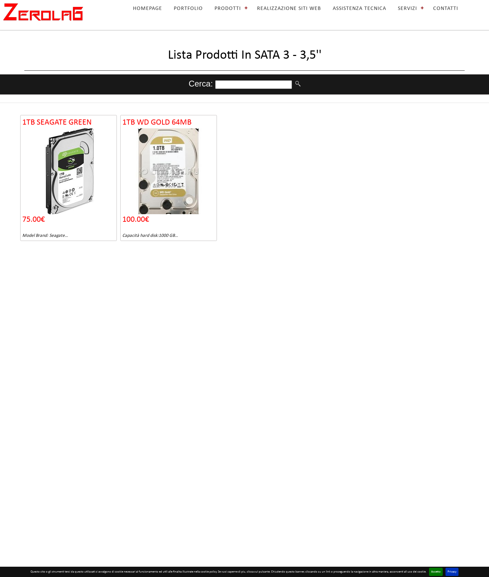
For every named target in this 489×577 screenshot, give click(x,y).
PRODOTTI (228, 8)
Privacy (452, 571)
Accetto (436, 571)
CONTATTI (445, 8)
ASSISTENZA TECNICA (359, 8)
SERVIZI (407, 8)
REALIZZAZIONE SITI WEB (289, 8)
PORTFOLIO (188, 8)
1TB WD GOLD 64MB (157, 122)
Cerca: (201, 83)
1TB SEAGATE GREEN (57, 122)
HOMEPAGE (147, 8)
